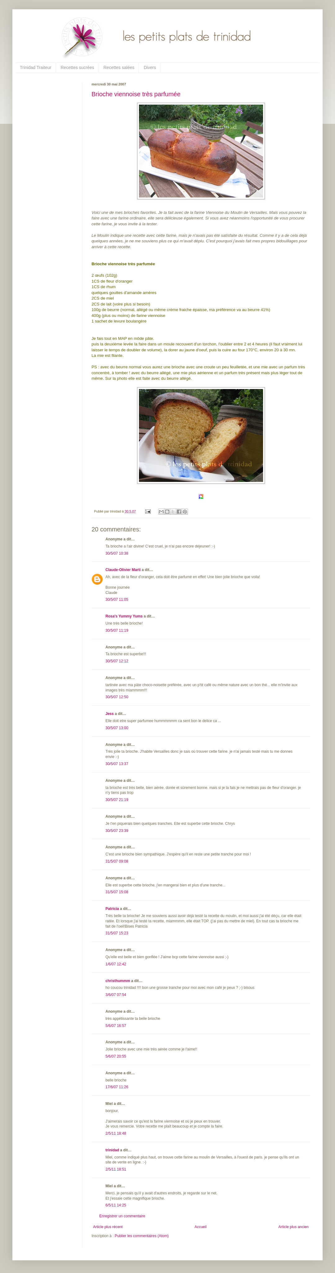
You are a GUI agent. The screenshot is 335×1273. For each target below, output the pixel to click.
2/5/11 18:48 (115, 1133)
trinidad (112, 1150)
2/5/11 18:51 (115, 1169)
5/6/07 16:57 (115, 1026)
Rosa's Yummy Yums (124, 616)
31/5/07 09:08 (116, 861)
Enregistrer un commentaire (122, 1216)
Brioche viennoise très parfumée (136, 94)
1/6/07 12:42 (115, 964)
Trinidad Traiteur (35, 67)
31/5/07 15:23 (116, 933)
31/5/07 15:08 (116, 892)
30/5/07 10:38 (116, 553)
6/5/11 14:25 (115, 1205)
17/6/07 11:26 (116, 1087)
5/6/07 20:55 (115, 1056)
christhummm (117, 981)
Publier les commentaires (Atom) (142, 1236)
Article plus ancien (294, 1227)
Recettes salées (119, 67)
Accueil (200, 1227)
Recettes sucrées (77, 67)
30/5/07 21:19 (116, 800)
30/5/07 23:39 (116, 831)
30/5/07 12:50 (116, 697)
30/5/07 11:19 (116, 630)
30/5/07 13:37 (116, 764)
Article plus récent (108, 1227)
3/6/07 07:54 (115, 995)
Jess (109, 714)
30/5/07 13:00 (116, 728)
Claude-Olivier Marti (123, 570)
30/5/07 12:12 (116, 661)
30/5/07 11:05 (116, 599)
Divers (150, 67)
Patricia (112, 909)
